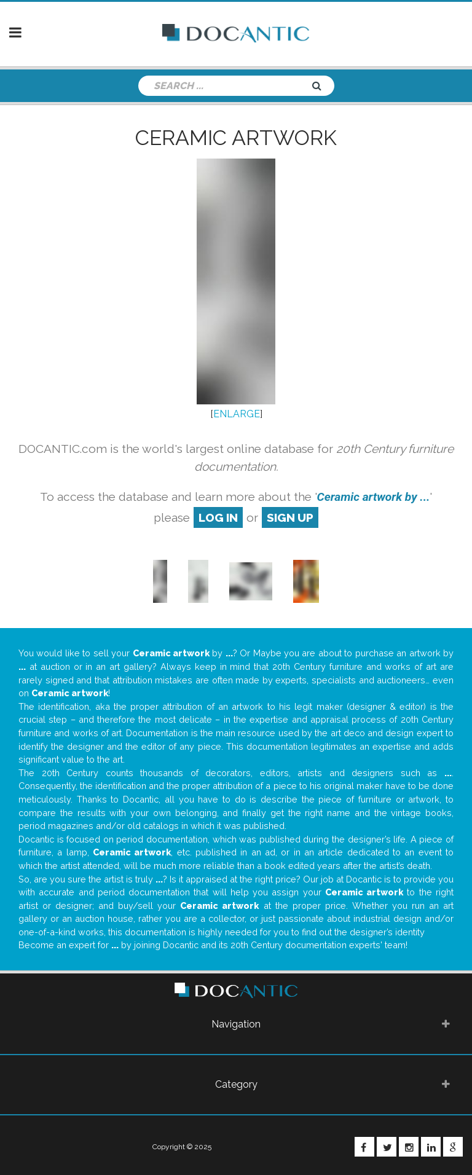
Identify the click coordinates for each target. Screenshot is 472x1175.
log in (218, 517)
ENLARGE (236, 414)
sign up (290, 517)
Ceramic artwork (236, 137)
